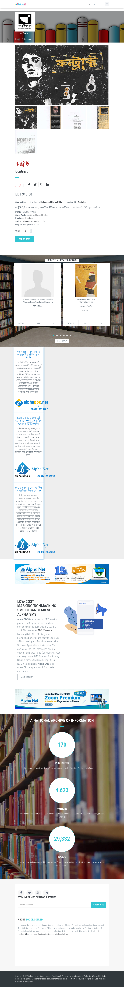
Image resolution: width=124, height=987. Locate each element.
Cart (38, 323)
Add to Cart (24, 239)
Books (17, 39)
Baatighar (82, 202)
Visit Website (27, 677)
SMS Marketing (45, 630)
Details (21, 323)
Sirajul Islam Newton (39, 215)
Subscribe (98, 904)
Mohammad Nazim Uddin (51, 202)
